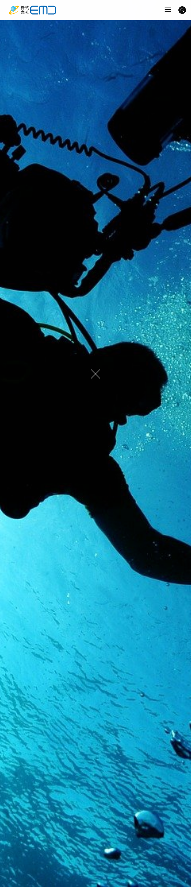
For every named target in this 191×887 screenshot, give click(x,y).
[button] (182, 10)
